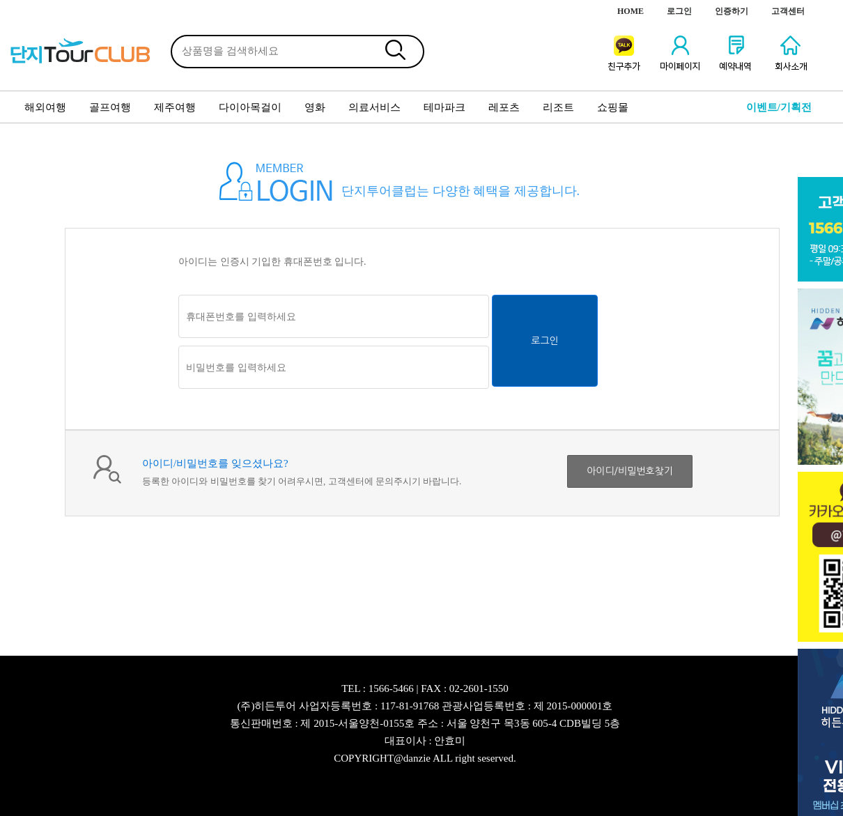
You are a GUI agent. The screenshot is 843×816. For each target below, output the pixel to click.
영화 (314, 107)
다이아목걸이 (250, 107)
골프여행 (110, 107)
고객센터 (788, 11)
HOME (630, 11)
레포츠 (504, 107)
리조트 (558, 107)
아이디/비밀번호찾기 (630, 471)
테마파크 (444, 107)
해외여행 (45, 107)
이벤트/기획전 (779, 107)
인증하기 (731, 11)
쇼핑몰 (612, 107)
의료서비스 (374, 107)
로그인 (679, 11)
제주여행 (175, 107)
